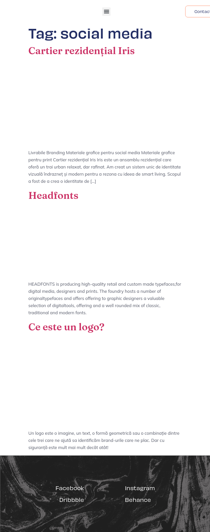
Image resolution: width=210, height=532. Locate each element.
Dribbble (71, 499)
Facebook (69, 487)
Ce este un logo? (66, 327)
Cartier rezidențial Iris (81, 50)
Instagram (140, 487)
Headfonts (53, 195)
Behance (138, 499)
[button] (106, 11)
